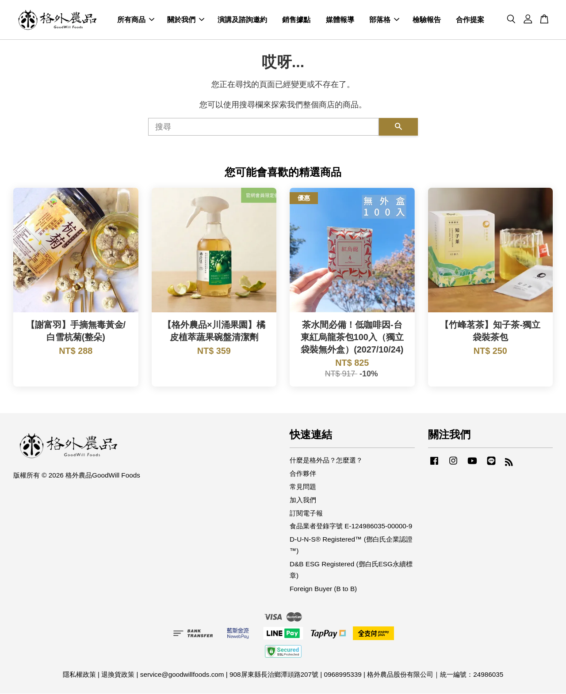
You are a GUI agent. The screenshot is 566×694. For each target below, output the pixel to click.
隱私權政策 (79, 675)
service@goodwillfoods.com (182, 675)
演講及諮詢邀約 (242, 20)
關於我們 (185, 20)
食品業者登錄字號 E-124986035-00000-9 (351, 526)
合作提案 (470, 20)
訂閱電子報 (306, 513)
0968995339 (343, 675)
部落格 (384, 20)
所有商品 (135, 20)
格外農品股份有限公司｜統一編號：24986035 (435, 675)
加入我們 (303, 500)
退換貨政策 (117, 675)
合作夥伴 (303, 474)
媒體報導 (340, 20)
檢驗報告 (427, 20)
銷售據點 (296, 20)
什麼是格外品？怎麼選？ (326, 460)
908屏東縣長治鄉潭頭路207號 (273, 675)
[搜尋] (263, 127)
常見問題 (303, 487)
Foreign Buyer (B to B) (323, 589)
